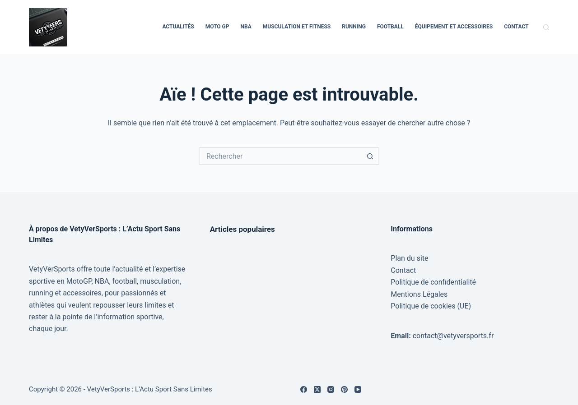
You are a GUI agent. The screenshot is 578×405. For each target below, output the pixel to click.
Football (390, 26)
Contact (516, 26)
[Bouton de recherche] (370, 156)
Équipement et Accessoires (454, 26)
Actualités (178, 26)
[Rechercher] (546, 27)
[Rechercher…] (280, 156)
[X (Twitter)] (317, 389)
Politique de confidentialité (433, 282)
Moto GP (217, 26)
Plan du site (409, 258)
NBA (246, 26)
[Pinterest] (344, 389)
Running (354, 26)
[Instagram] (330, 389)
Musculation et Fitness (297, 26)
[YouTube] (357, 389)
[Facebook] (303, 389)
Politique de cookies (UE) (431, 306)
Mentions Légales (419, 294)
